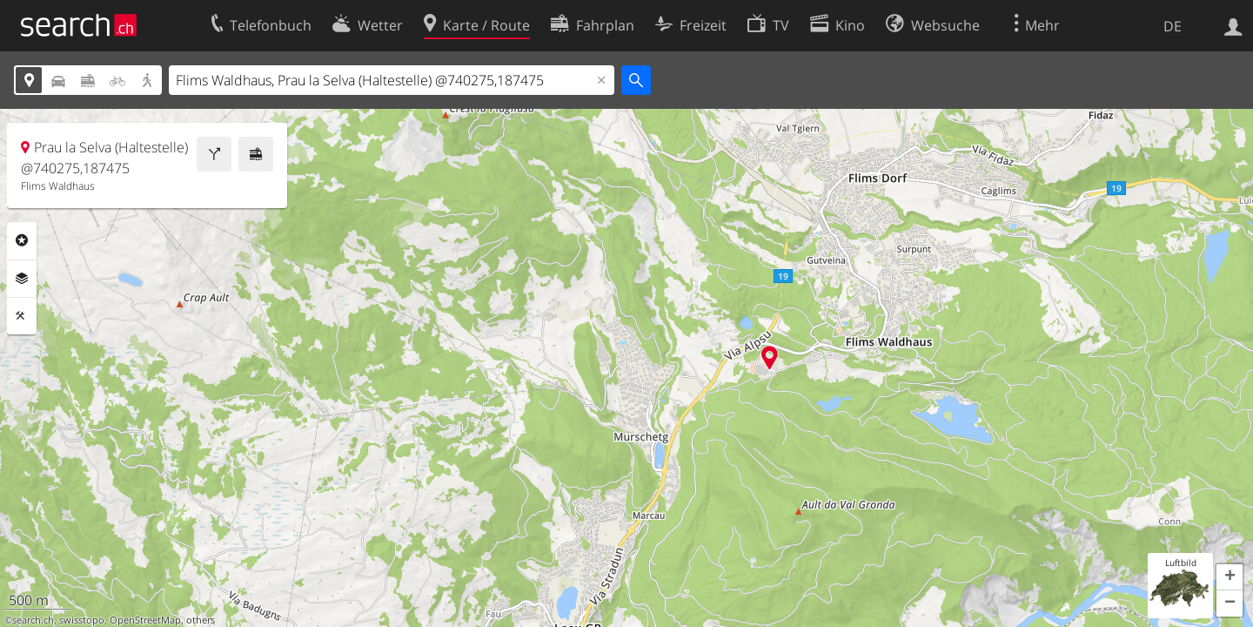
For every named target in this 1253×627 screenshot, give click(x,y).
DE (1172, 26)
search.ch (33, 620)
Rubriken (22, 240)
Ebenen (22, 278)
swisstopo (81, 620)
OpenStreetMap (145, 620)
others (200, 620)
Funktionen (22, 316)
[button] (1229, 577)
